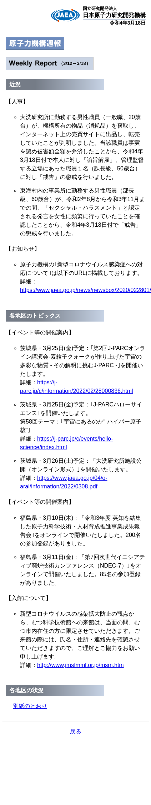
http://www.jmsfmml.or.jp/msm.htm (80, 665)
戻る (75, 731)
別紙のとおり (30, 706)
